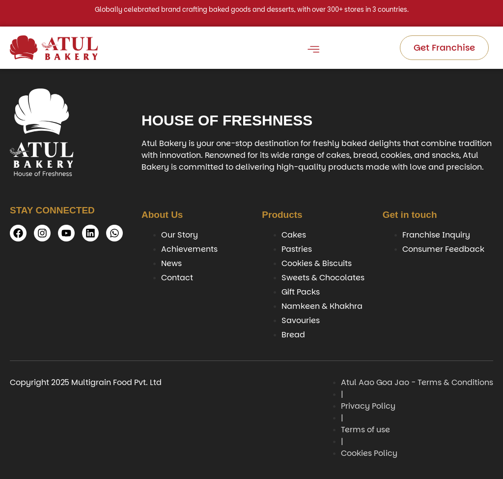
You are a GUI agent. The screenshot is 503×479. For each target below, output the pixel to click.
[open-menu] (313, 51)
